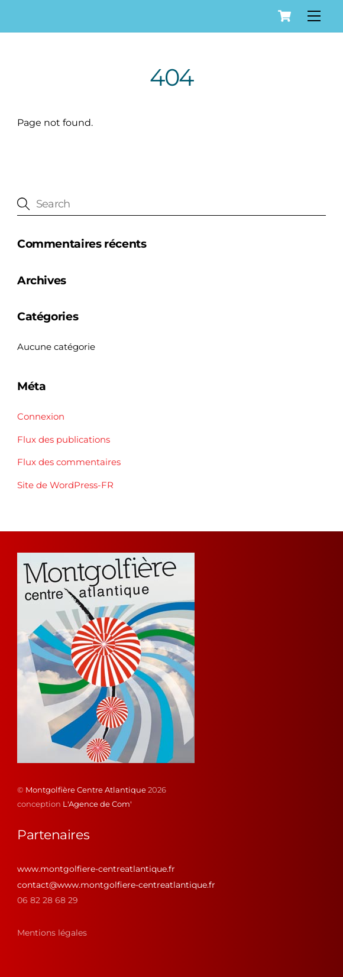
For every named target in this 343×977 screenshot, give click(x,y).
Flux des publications (63, 439)
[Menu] (314, 16)
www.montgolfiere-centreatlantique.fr (96, 869)
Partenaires (53, 835)
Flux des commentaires (69, 462)
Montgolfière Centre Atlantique (85, 789)
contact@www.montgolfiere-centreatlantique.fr (116, 884)
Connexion (40, 416)
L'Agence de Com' (97, 804)
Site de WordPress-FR (65, 485)
